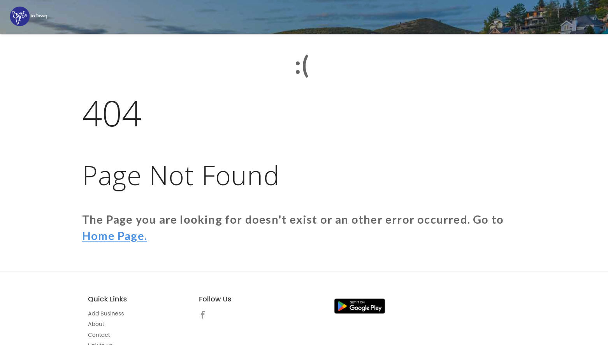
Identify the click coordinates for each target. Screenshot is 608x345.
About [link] (96, 324)
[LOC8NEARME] (28, 16)
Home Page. (114, 235)
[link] (205, 315)
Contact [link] (99, 335)
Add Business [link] (106, 313)
